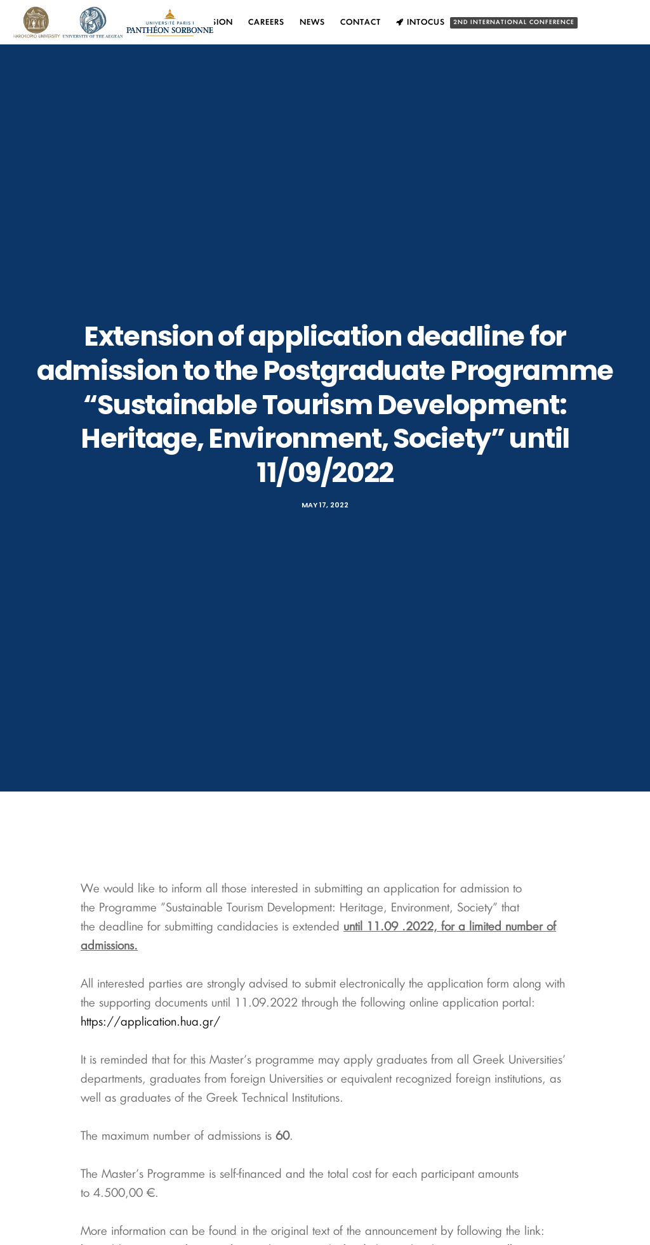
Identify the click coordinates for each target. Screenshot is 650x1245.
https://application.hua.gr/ (150, 1022)
